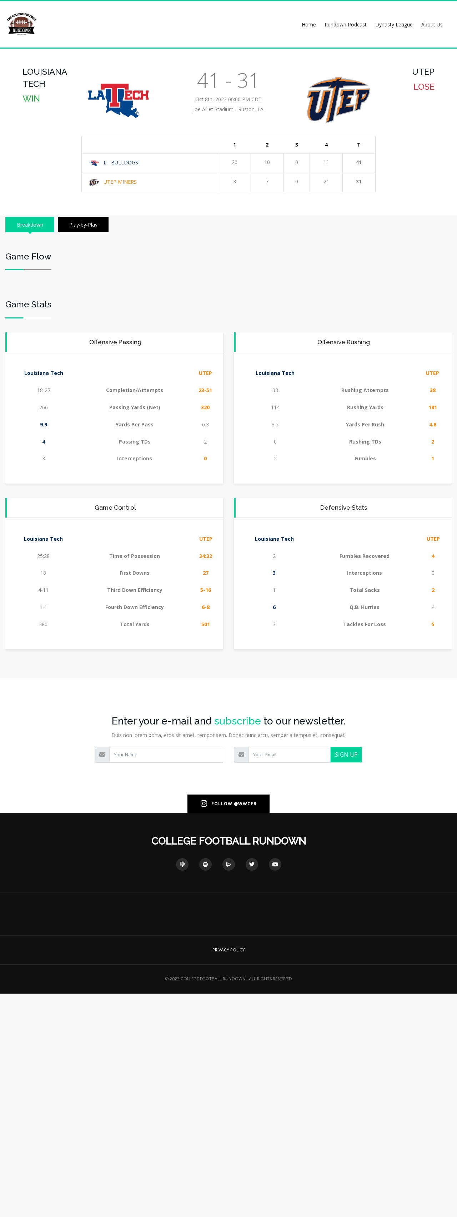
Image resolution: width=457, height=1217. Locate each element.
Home (309, 24)
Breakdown (31, 224)
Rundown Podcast (346, 24)
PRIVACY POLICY (228, 1173)
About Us (432, 24)
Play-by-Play (87, 224)
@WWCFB (245, 1027)
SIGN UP (346, 978)
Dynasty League (394, 24)
